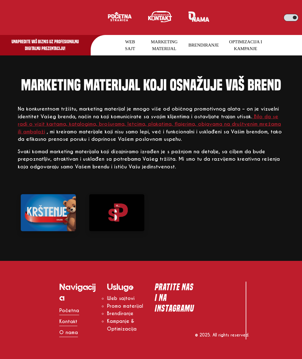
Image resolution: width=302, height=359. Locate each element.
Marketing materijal (164, 45)
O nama (68, 332)
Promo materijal (125, 306)
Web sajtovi (121, 298)
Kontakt (68, 321)
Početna (69, 310)
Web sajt (130, 45)
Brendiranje (203, 45)
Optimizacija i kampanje (245, 45)
